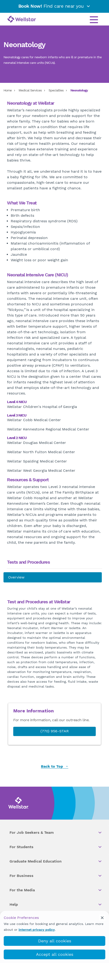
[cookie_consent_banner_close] (102, 918)
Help (56, 904)
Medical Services (30, 90)
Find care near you (54, 6)
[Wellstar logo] (21, 19)
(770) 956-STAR (54, 731)
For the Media (56, 890)
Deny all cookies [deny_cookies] (54, 940)
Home (7, 90)
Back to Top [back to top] (54, 767)
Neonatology (79, 90)
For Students (56, 847)
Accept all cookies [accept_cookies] (54, 954)
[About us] (52, 577)
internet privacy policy (37, 929)
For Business (56, 875)
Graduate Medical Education (56, 861)
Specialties (56, 90)
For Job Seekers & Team (56, 832)
